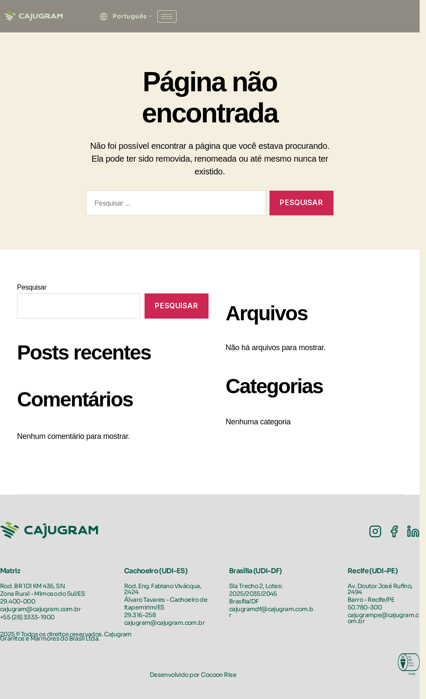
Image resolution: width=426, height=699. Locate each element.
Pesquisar (31, 287)
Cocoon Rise (218, 675)
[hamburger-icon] (167, 16)
